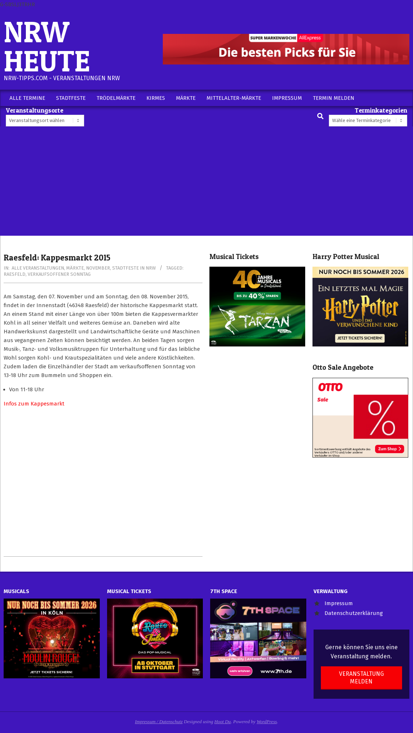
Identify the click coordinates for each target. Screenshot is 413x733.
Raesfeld (14, 274)
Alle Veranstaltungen (38, 268)
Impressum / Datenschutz (159, 721)
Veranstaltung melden (361, 677)
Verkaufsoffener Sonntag (59, 274)
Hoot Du (222, 721)
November (98, 268)
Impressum (338, 603)
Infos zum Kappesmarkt (34, 403)
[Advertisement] (206, 181)
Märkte (75, 268)
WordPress (267, 721)
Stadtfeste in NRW (134, 268)
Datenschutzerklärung (353, 613)
